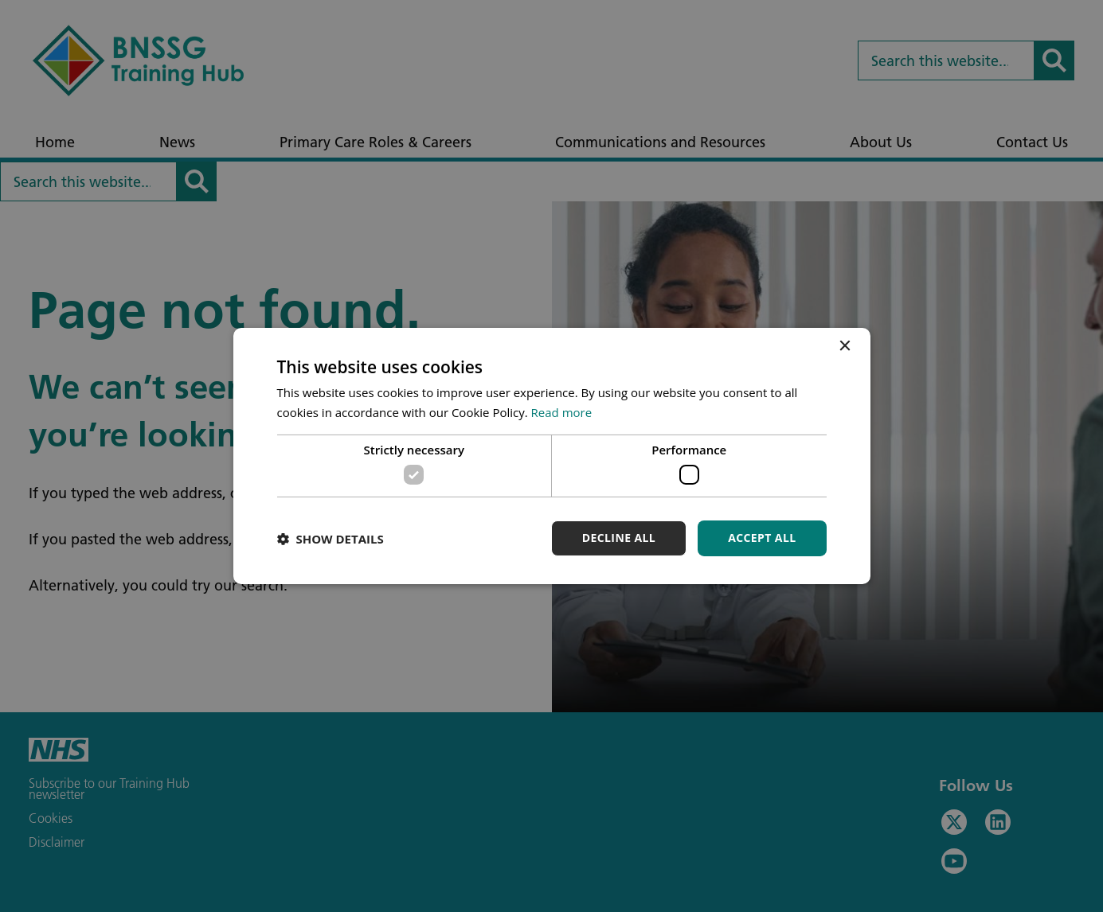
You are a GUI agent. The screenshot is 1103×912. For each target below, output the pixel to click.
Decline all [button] (618, 537)
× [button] (845, 347)
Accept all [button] (762, 537)
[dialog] (551, 456)
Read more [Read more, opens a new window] (562, 412)
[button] (330, 539)
